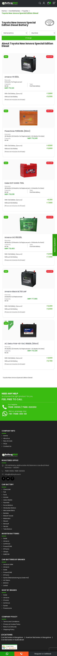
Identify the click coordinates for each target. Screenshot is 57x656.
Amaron (6, 541)
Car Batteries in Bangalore (12, 637)
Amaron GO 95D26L (13, 237)
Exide (5, 538)
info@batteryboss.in (13, 474)
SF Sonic (6, 549)
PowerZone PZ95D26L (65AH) (17, 131)
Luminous (6, 544)
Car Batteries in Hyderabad (12, 640)
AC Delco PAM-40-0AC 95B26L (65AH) (22, 343)
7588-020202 (29, 407)
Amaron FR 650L (12, 77)
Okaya (5, 552)
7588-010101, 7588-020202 (15, 471)
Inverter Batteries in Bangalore (38, 637)
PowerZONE (7, 546)
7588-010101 (14, 407)
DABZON (6, 554)
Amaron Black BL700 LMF (15, 291)
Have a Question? (55, 245)
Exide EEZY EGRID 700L (14, 183)
